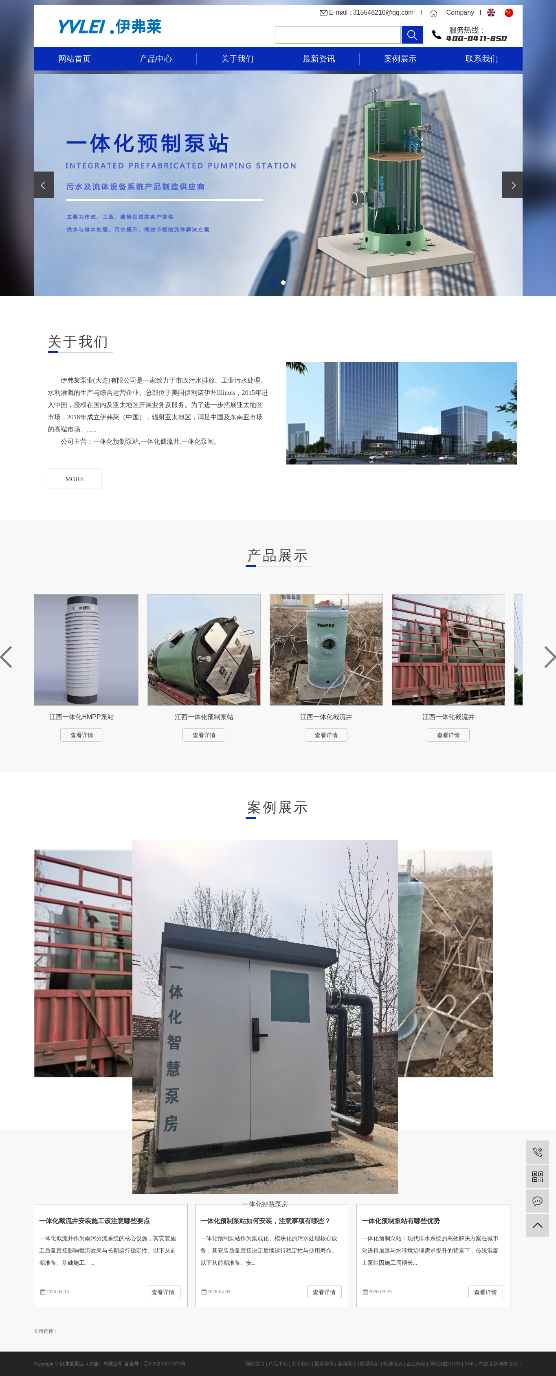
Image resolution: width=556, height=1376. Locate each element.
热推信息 (393, 1364)
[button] (273, 282)
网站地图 (439, 1364)
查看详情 (84, 735)
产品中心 (156, 58)
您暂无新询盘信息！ (501, 1364)
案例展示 (400, 58)
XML (469, 1364)
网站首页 (74, 58)
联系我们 (482, 58)
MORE (74, 479)
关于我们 (237, 58)
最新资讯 (319, 58)
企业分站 (416, 1364)
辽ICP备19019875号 (165, 1364)
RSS (456, 1364)
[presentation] (44, 185)
